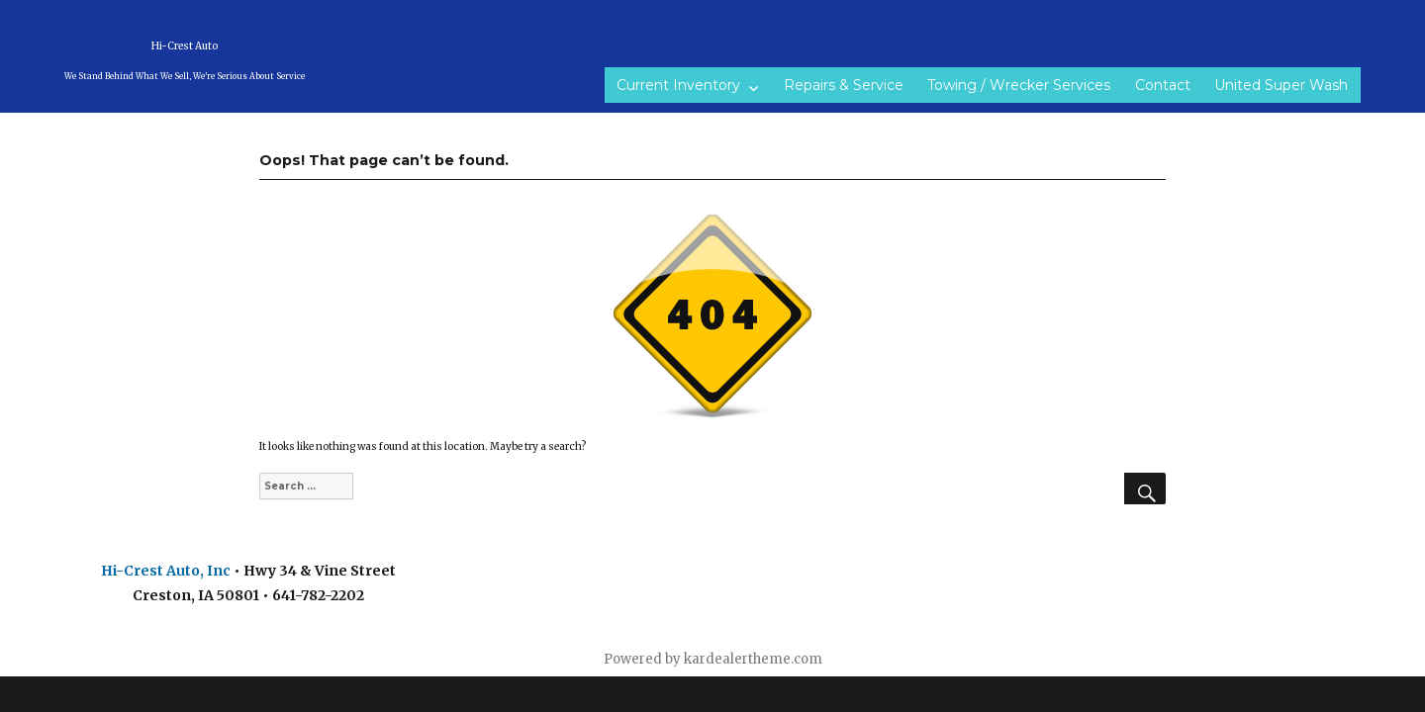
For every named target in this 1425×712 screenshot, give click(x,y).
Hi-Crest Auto (184, 46)
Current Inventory (678, 85)
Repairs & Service (843, 85)
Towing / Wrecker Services (1018, 85)
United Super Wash (1281, 85)
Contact (1162, 85)
